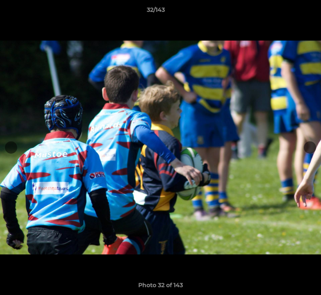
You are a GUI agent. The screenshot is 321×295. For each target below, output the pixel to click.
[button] (286, 12)
